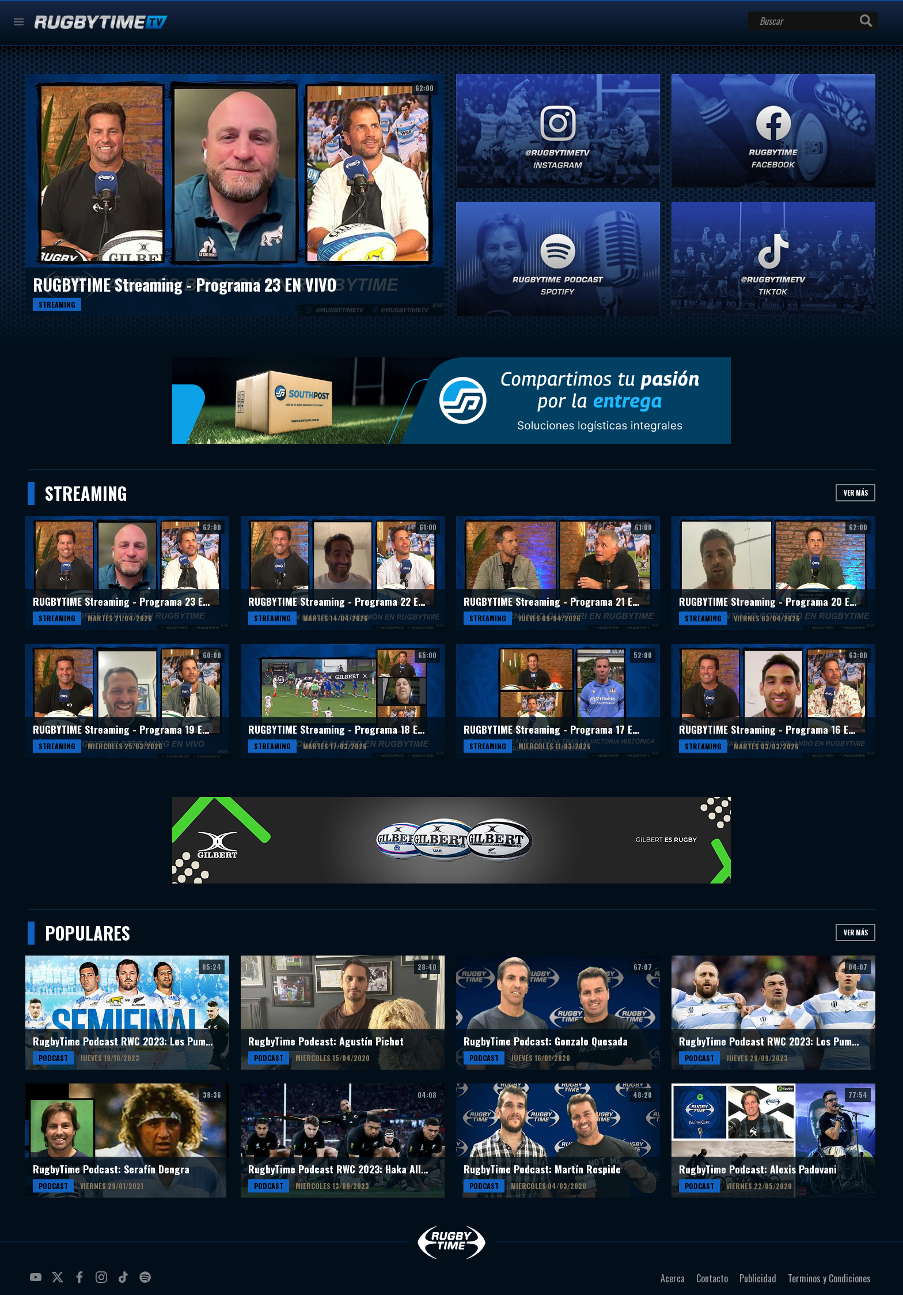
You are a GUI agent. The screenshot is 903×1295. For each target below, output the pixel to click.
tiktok (124, 1281)
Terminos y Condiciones (829, 1278)
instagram (103, 1281)
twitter (59, 1281)
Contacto (712, 1278)
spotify (146, 1281)
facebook (81, 1281)
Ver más (856, 492)
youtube (37, 1281)
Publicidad (757, 1278)
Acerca (673, 1278)
